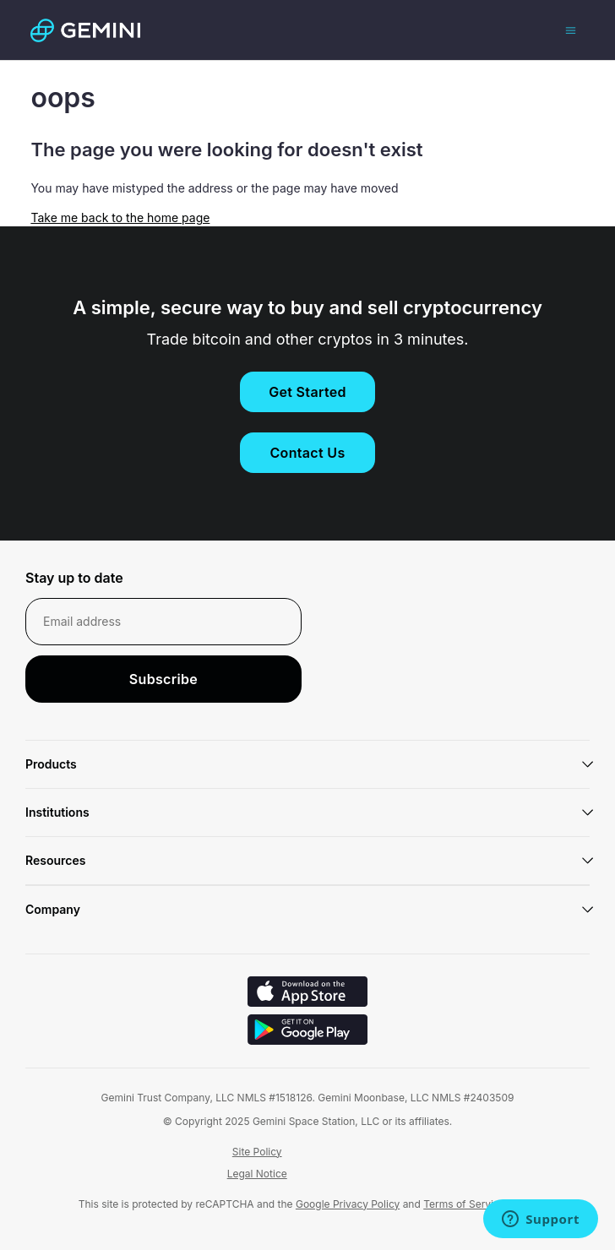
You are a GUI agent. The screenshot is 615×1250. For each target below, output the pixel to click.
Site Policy (257, 1151)
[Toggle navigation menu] (570, 29)
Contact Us (307, 452)
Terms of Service (464, 1204)
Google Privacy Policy (348, 1204)
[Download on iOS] (307, 994)
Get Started (307, 391)
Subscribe (163, 679)
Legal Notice (257, 1173)
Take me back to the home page (120, 217)
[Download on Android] (307, 1032)
